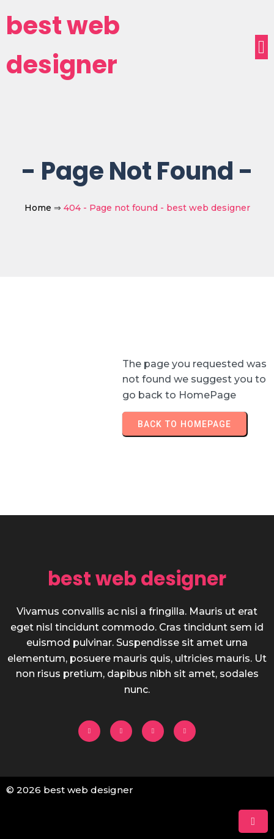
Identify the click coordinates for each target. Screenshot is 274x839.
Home (37, 207)
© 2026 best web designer (69, 790)
